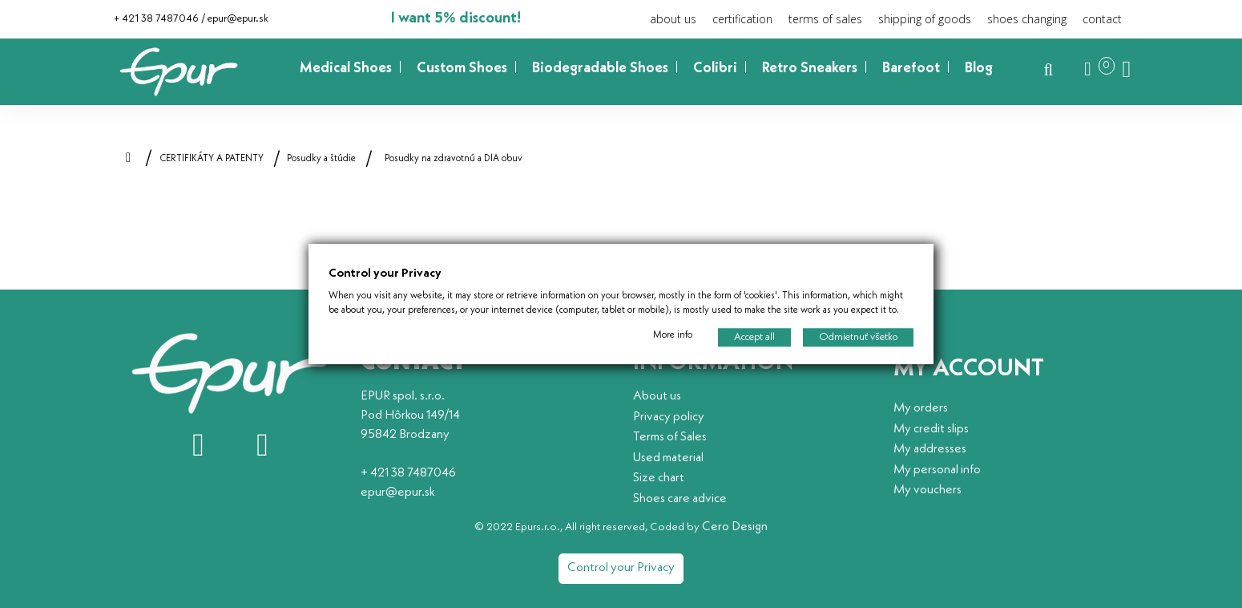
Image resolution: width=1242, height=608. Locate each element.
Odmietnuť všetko (858, 337)
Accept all (754, 337)
